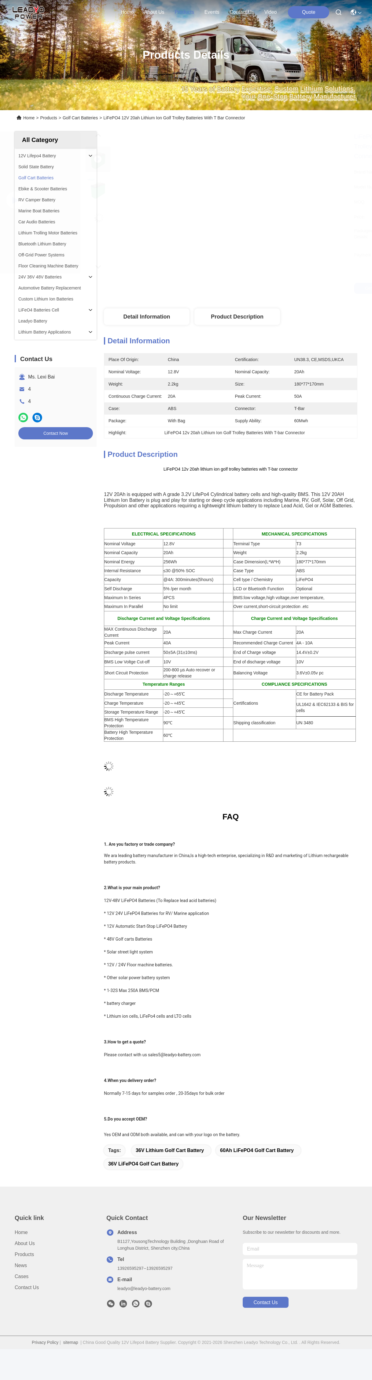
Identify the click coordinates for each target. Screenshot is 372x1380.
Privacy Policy (45, 1342)
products (184, 12)
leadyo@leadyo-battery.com (143, 1288)
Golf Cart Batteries (80, 117)
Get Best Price (283, 288)
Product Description (237, 317)
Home (127, 12)
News (21, 1265)
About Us (25, 1243)
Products (48, 117)
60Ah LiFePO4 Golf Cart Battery (257, 1150)
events (211, 12)
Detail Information (146, 317)
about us (154, 12)
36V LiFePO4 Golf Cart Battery (143, 1163)
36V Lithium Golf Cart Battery (170, 1150)
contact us (242, 12)
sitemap (70, 1342)
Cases (21, 1276)
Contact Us (27, 1287)
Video (270, 12)
